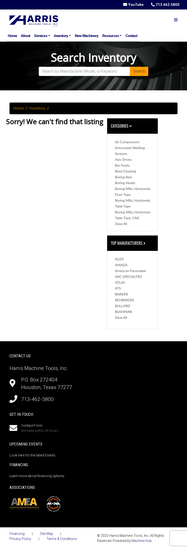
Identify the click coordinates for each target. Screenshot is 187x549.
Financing (17, 534)
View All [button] (121, 224)
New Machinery (86, 36)
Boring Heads (125, 183)
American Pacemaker (130, 271)
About (25, 36)
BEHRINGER (124, 300)
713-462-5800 (37, 399)
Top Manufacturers (128, 243)
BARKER (121, 294)
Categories (121, 126)
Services (40, 36)
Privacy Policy (20, 539)
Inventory (61, 36)
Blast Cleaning (125, 171)
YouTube (133, 4)
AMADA (121, 265)
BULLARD (122, 306)
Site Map (46, 534)
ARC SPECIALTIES (128, 276)
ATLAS (120, 282)
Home (12, 36)
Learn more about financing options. (37, 476)
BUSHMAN (123, 312)
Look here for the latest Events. (32, 455)
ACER (119, 259)
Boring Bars (123, 177)
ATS (118, 288)
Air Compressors (127, 142)
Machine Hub (141, 541)
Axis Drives (123, 159)
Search (139, 71)
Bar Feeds (122, 165)
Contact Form (32, 425)
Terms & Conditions (62, 539)
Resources (110, 36)
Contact (131, 36)
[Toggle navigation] (176, 20)
